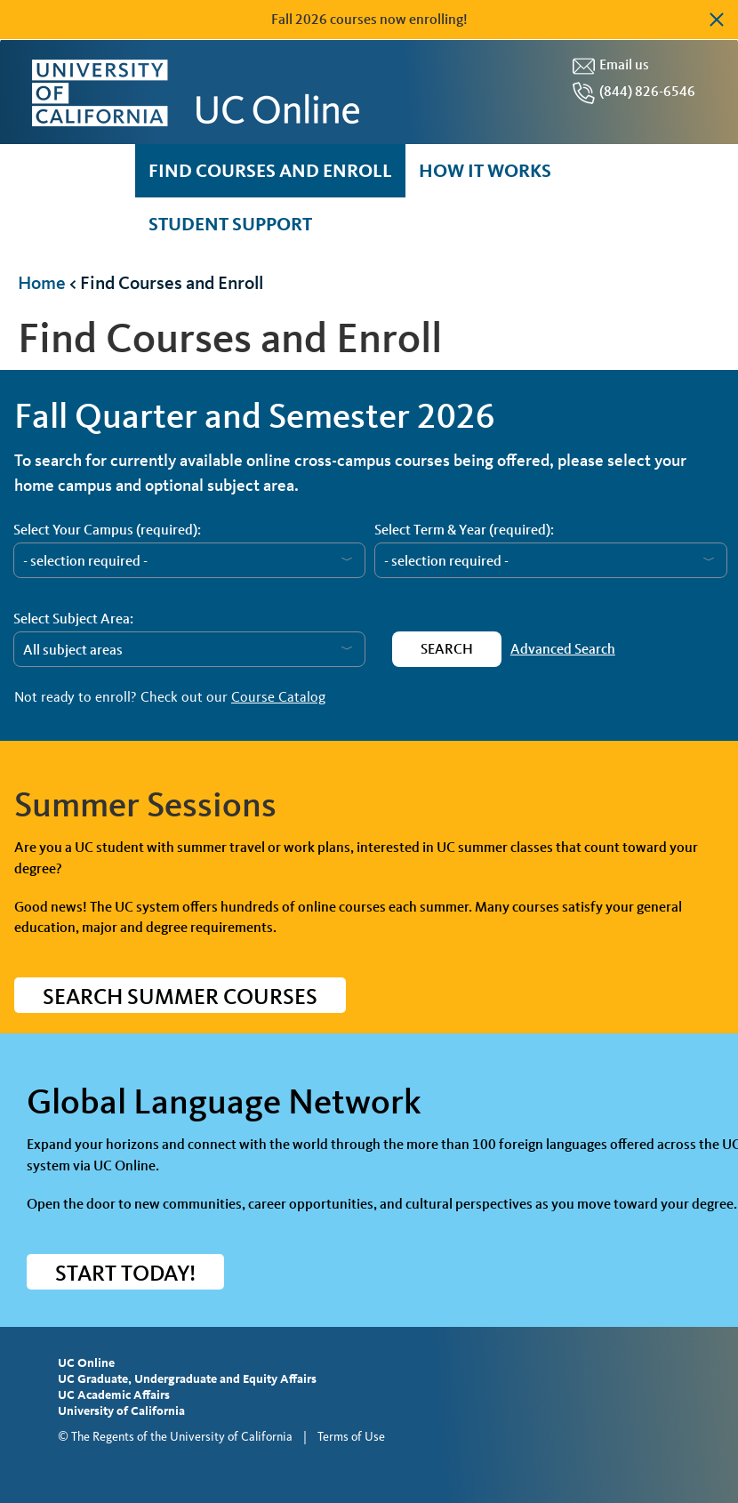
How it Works (485, 170)
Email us (624, 64)
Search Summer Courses (180, 996)
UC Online (86, 1362)
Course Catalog (278, 696)
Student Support (230, 224)
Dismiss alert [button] (716, 20)
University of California (121, 1411)
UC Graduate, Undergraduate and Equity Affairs (187, 1378)
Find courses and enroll (270, 170)
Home (42, 282)
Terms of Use (351, 1436)
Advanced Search (562, 648)
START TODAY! (125, 1273)
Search (447, 648)
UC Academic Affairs (114, 1395)
